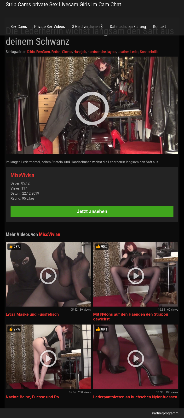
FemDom (43, 52)
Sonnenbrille (149, 52)
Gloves (67, 52)
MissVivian (22, 175)
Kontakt (159, 26)
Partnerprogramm (165, 413)
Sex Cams (19, 26)
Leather (123, 52)
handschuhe (97, 52)
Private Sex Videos (49, 26)
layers (111, 52)
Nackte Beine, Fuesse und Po (32, 397)
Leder (134, 52)
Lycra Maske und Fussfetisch (32, 314)
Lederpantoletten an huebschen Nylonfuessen (135, 397)
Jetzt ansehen (92, 211)
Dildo (31, 52)
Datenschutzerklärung (128, 26)
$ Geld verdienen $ (87, 26)
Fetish (56, 52)
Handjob (80, 52)
